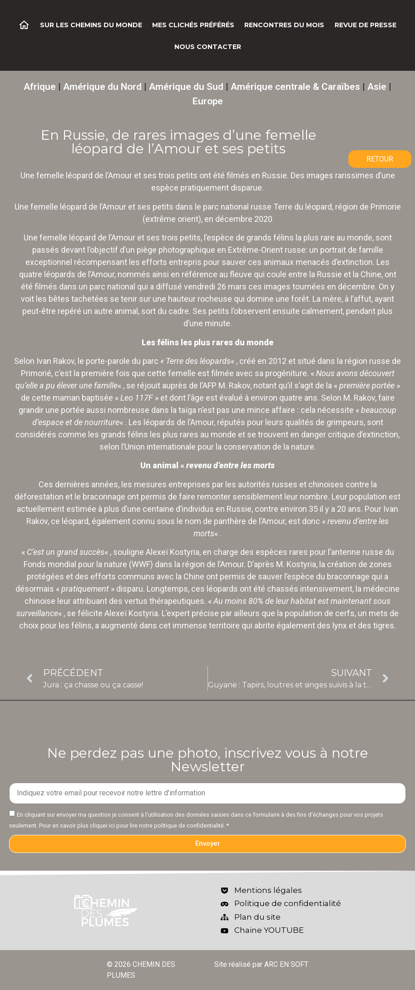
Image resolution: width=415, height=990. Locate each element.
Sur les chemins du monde (91, 25)
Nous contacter (207, 47)
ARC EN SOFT (286, 964)
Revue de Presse (365, 25)
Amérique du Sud (186, 86)
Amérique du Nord (102, 86)
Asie (376, 86)
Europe (208, 101)
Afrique (40, 86)
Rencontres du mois (284, 25)
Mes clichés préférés (193, 25)
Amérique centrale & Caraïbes (295, 86)
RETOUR (379, 159)
